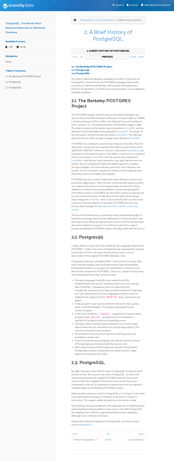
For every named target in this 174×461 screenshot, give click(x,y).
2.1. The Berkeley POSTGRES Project (23, 76)
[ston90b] (76, 160)
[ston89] (98, 157)
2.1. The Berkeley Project (91, 66)
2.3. (80, 73)
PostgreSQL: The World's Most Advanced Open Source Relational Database (25, 28)
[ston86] (130, 128)
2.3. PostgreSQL (14, 87)
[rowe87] (123, 131)
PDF (11, 47)
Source (120, 5)
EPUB (23, 47)
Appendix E (86, 424)
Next (141, 56)
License (134, 5)
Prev (75, 56)
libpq (124, 283)
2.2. (80, 70)
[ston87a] (122, 135)
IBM (126, 199)
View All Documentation (157, 5)
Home (8, 62)
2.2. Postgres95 (13, 82)
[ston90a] (133, 150)
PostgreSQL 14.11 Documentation (97, 20)
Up (81, 56)
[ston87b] (135, 138)
